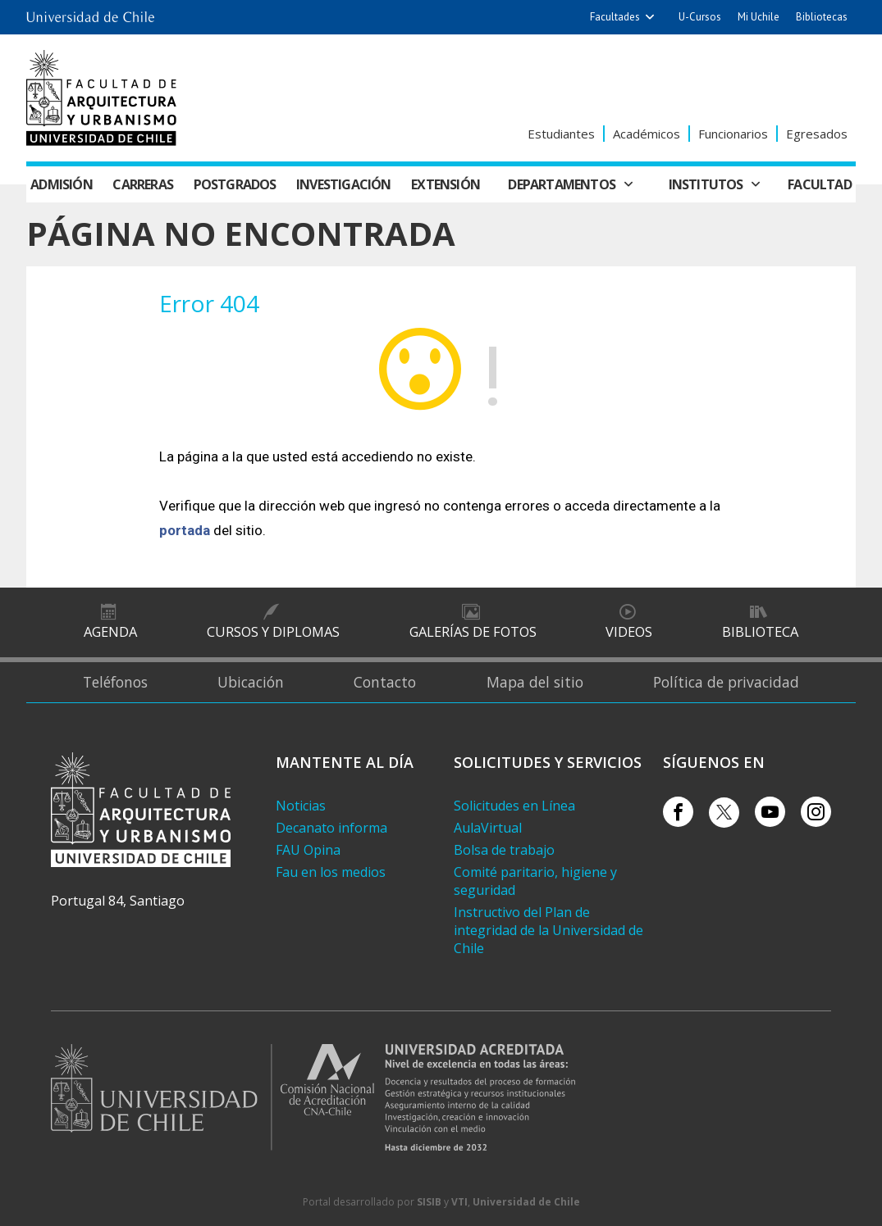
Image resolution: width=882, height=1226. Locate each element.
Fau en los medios (331, 872)
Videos (629, 631)
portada (184, 530)
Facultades (615, 17)
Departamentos (561, 184)
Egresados (817, 133)
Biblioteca (760, 631)
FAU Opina (308, 850)
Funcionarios (733, 133)
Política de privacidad (729, 682)
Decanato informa (331, 828)
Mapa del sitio (536, 682)
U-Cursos (700, 17)
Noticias (301, 806)
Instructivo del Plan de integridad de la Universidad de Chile (548, 930)
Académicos (646, 133)
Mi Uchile (758, 17)
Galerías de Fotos (472, 631)
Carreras (142, 184)
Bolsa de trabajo (504, 850)
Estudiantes (561, 133)
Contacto (385, 682)
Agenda (110, 631)
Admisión (61, 184)
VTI (459, 1202)
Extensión (445, 184)
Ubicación (250, 682)
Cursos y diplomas (273, 631)
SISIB (429, 1202)
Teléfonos (112, 682)
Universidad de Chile (526, 1202)
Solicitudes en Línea (514, 806)
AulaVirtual (488, 828)
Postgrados (235, 184)
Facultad (820, 184)
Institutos (706, 184)
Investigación (343, 184)
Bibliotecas (822, 17)
